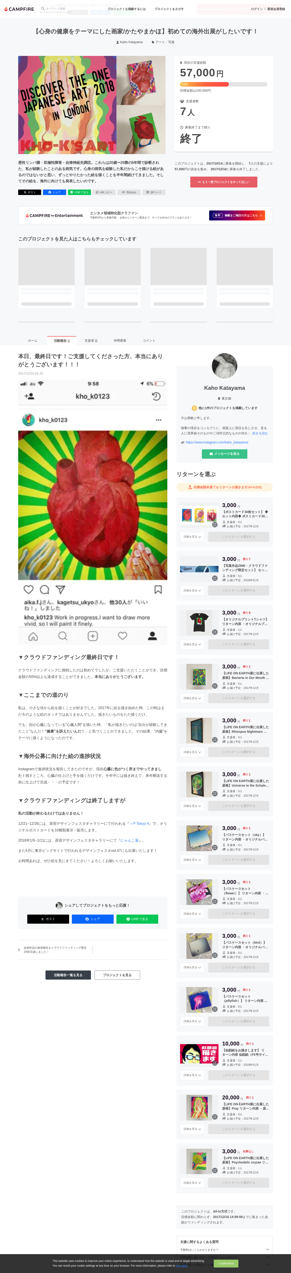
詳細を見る (192, 536)
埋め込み (129, 192)
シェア (54, 192)
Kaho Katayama (129, 42)
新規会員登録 (276, 9)
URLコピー (104, 192)
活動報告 (62, 341)
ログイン (257, 9)
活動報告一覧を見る (68, 975)
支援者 (91, 340)
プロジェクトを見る (117, 975)
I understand (226, 1263)
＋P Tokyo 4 (139, 823)
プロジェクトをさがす (169, 9)
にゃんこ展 (129, 840)
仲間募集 (120, 340)
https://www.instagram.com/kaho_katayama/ (217, 442)
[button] (237, 215)
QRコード (154, 192)
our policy (181, 1265)
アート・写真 (163, 42)
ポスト (30, 192)
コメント (149, 340)
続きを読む (260, 433)
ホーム (33, 340)
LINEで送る (79, 192)
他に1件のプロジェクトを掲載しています (228, 408)
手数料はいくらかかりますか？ (224, 1249)
